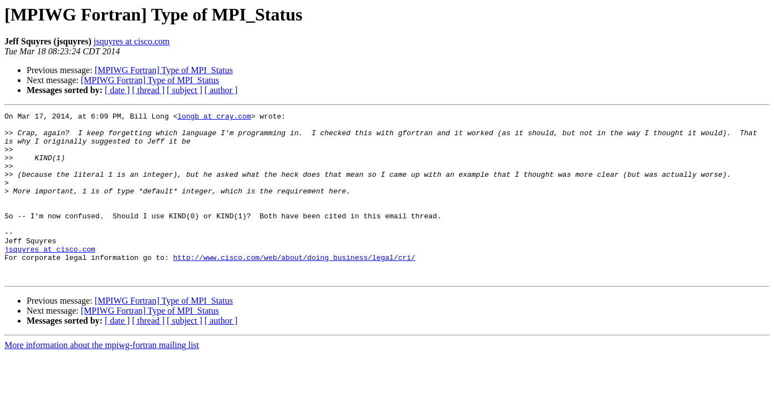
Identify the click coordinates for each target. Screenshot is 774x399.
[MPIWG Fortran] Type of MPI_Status (164, 70)
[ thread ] (148, 90)
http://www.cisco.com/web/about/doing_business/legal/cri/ (294, 287)
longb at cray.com (214, 117)
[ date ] (117, 90)
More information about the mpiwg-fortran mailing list (101, 378)
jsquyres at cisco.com (132, 41)
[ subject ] (184, 90)
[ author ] (221, 90)
